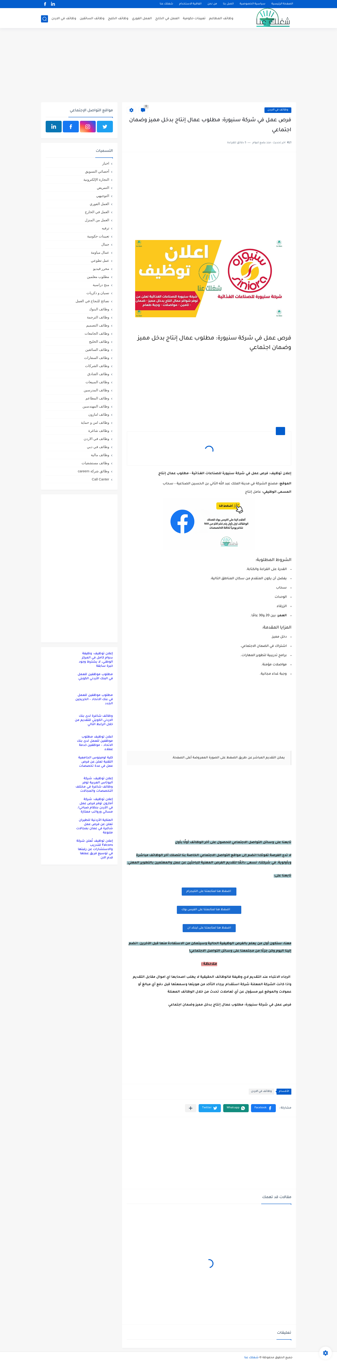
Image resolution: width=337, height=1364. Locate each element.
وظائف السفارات (96, 358)
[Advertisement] (168, 66)
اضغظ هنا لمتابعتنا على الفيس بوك (209, 909)
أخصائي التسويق (97, 171)
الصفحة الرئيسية (282, 4)
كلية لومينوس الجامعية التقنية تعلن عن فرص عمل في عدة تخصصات (95, 762)
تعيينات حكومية (194, 18)
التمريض (103, 188)
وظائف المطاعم (221, 18)
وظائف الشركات (97, 366)
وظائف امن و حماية (95, 422)
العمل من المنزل (97, 220)
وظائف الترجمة (98, 317)
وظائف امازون (98, 414)
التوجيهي (102, 196)
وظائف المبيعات (97, 382)
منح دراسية (101, 285)
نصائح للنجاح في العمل (92, 301)
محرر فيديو (101, 269)
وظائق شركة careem (93, 471)
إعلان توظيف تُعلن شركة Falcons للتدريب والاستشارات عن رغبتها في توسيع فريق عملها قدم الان (94, 849)
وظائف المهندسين (96, 406)
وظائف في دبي (98, 447)
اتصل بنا (228, 4)
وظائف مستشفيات (95, 463)
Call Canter (100, 479)
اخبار (105, 163)
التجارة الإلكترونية (96, 179)
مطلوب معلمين (98, 277)
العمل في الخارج (167, 18)
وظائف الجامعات (97, 333)
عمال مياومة (100, 252)
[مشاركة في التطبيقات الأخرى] (190, 1108)
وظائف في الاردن (63, 18)
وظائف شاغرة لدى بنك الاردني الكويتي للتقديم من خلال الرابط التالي (94, 720)
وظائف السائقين (92, 18)
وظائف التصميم (97, 325)
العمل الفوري (142, 18)
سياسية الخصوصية (252, 4)
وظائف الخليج (118, 18)
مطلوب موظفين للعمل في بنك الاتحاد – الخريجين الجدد (94, 699)
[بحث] (44, 18)
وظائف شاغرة (98, 431)
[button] (263, 1108)
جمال (105, 244)
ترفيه (105, 228)
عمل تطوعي (100, 260)
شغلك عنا (166, 4)
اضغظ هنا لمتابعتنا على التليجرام (209, 891)
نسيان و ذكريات (97, 293)
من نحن (212, 4)
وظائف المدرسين (96, 390)
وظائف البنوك (99, 309)
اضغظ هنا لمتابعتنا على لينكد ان (209, 928)
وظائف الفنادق (98, 374)
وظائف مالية (100, 455)
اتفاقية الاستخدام (190, 4)
